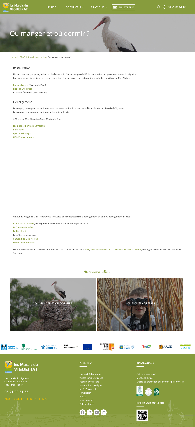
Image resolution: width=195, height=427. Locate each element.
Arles (86, 249)
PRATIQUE (24, 57)
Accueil (15, 57)
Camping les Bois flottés (25, 238)
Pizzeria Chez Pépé (22, 88)
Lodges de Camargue (24, 242)
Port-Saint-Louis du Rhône (128, 249)
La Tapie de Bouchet (23, 227)
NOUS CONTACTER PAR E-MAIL (26, 399)
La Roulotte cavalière (23, 223)
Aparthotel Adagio (22, 133)
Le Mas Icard (19, 231)
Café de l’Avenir (20, 85)
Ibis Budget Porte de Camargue (29, 125)
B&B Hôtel (18, 129)
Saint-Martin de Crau (100, 249)
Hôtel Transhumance (23, 137)
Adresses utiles (38, 57)
